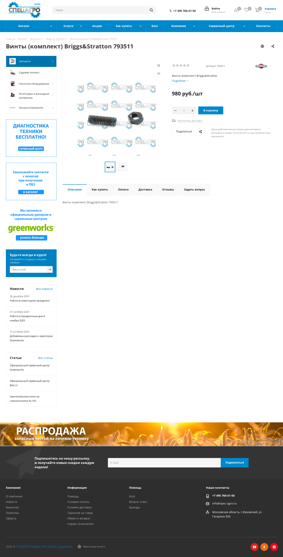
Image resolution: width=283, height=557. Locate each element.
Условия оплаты (78, 502)
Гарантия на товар (80, 513)
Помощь (73, 496)
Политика (12, 513)
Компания (13, 487)
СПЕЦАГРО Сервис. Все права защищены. (44, 546)
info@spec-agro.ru (224, 503)
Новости (11, 502)
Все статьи (45, 358)
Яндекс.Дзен (274, 547)
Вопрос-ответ (138, 502)
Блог (132, 496)
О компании (14, 496)
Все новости (44, 289)
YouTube (254, 547)
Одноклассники (264, 547)
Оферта (11, 518)
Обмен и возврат (79, 518)
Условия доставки (79, 507)
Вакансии (12, 507)
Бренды (134, 507)
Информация (77, 487)
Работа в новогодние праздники (30, 300)
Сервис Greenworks (80, 524)
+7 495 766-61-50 (184, 11)
